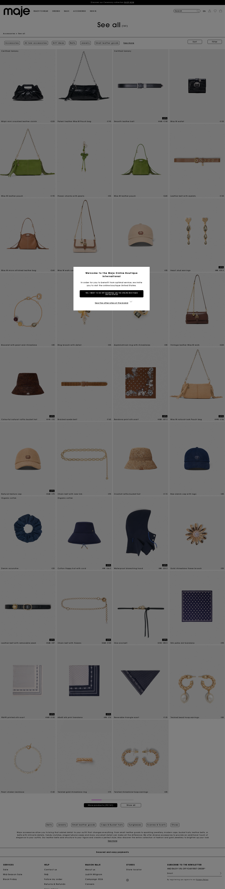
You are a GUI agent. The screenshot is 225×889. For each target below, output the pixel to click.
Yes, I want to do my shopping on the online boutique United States (112, 294)
